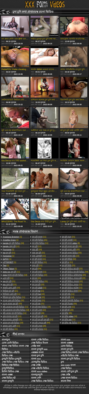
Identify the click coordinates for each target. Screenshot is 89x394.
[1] (12, 237)
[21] (9, 281)
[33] (12, 304)
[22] (39, 275)
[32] (13, 300)
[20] (38, 313)
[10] (13, 243)
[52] (71, 253)
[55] (67, 313)
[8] (71, 243)
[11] (11, 246)
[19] (41, 307)
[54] (36, 269)
